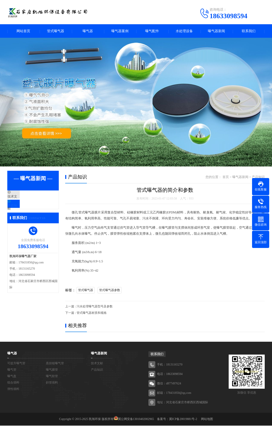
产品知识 (23, 210)
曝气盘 (11, 376)
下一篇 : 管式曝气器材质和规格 (86, 313)
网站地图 (207, 419)
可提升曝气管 (16, 363)
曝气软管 (52, 376)
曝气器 (88, 31)
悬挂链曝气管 (55, 363)
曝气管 (11, 370)
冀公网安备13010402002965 (136, 419)
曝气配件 (152, 31)
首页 (225, 177)
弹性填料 (13, 389)
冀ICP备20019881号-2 (183, 419)
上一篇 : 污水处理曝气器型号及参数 (89, 306)
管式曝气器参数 (109, 290)
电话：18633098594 (170, 374)
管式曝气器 (55, 31)
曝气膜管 (52, 370)
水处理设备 (184, 31)
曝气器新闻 (216, 31)
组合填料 (13, 383)
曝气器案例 (119, 31)
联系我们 (248, 31)
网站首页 (23, 31)
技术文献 (23, 197)
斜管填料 (52, 383)
